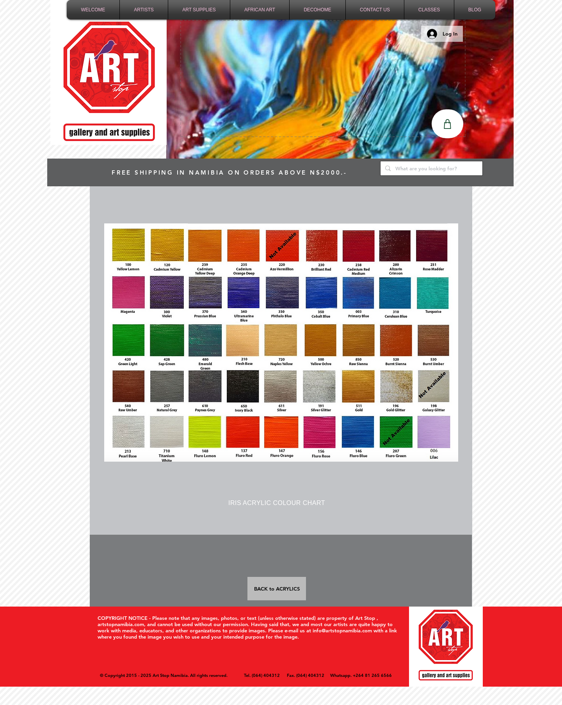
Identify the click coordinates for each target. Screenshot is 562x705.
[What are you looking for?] (430, 168)
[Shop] (447, 123)
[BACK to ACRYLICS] (276, 588)
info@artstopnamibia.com (342, 630)
